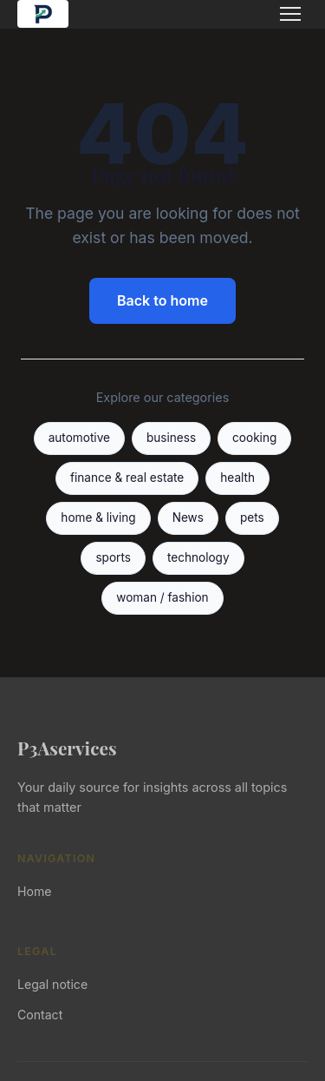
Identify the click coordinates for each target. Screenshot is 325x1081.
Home (34, 891)
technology (198, 557)
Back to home (162, 300)
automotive (79, 438)
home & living (98, 517)
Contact (39, 1014)
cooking (254, 438)
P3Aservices (67, 747)
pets (252, 517)
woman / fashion (162, 597)
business (171, 438)
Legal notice (52, 984)
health (237, 477)
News (188, 517)
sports (112, 557)
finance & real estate (127, 477)
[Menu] (290, 14)
